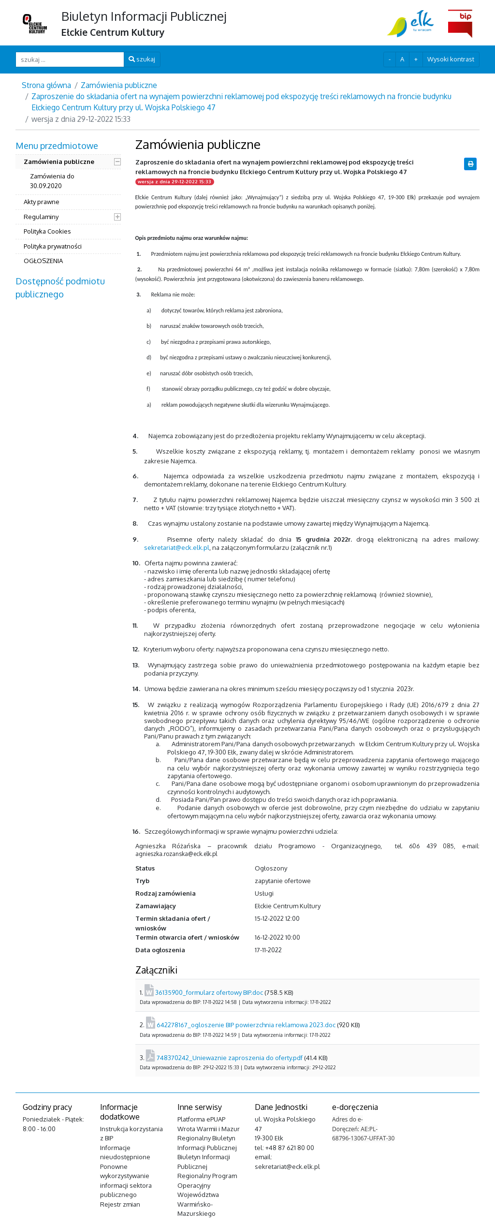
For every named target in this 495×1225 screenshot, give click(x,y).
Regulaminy (41, 217)
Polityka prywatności (53, 246)
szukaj (142, 59)
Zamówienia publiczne (119, 85)
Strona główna (46, 85)
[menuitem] (68, 204)
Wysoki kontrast (450, 59)
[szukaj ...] (69, 59)
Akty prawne (41, 202)
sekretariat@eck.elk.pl (176, 547)
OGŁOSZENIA (43, 261)
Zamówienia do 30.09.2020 (52, 181)
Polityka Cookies (47, 231)
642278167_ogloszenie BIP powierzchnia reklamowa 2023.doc (246, 1025)
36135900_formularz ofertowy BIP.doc (209, 992)
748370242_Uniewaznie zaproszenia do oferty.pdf (230, 1058)
